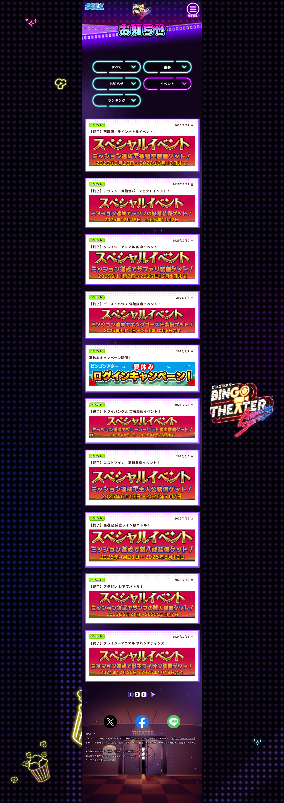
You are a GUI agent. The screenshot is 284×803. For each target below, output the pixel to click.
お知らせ (117, 83)
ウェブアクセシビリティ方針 (100, 760)
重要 (167, 67)
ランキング (117, 100)
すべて (117, 67)
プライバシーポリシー (128, 755)
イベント (167, 83)
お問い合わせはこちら (183, 738)
